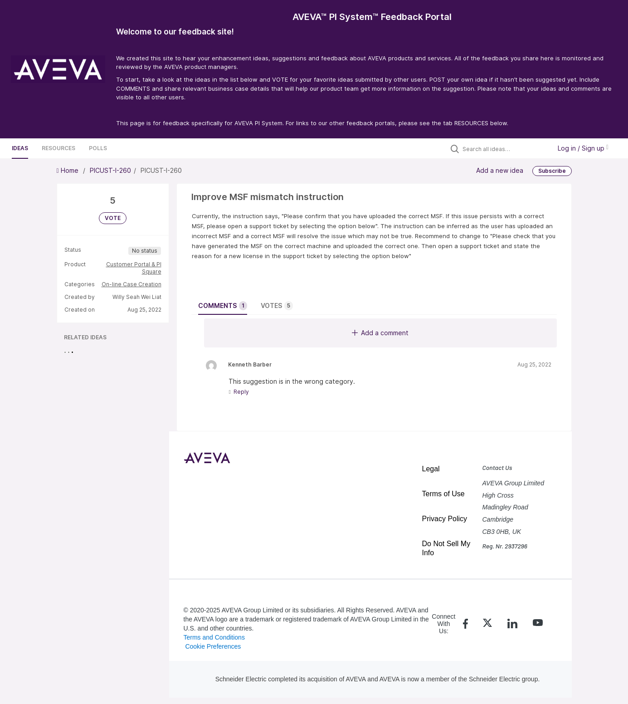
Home (68, 170)
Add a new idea (499, 170)
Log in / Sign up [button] (583, 148)
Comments (222, 305)
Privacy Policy (444, 519)
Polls (98, 148)
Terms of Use (443, 494)
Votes (277, 305)
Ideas (20, 148)
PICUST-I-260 (110, 170)
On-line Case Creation (131, 284)
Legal (431, 469)
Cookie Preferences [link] (213, 646)
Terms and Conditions (214, 637)
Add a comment (380, 333)
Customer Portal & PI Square (133, 268)
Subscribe (552, 170)
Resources (58, 148)
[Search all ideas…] (504, 148)
